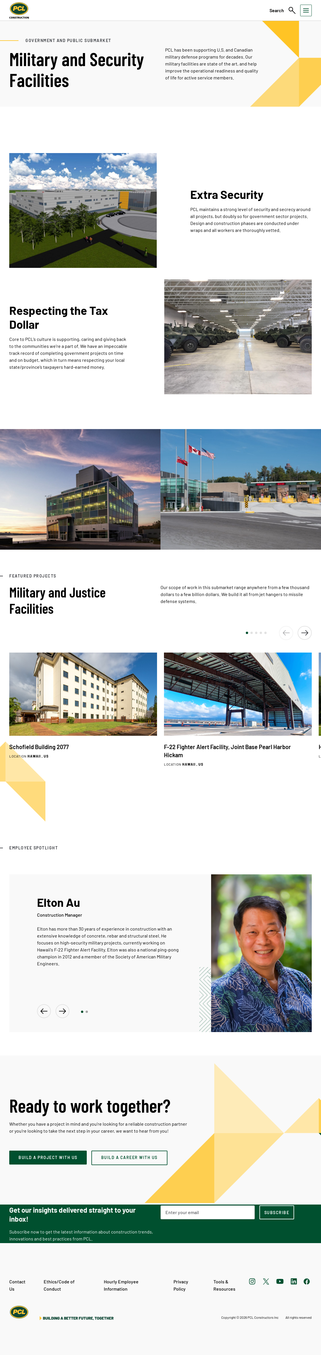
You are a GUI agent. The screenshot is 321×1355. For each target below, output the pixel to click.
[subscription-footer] (276, 1212)
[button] (247, 633)
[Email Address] (207, 1212)
